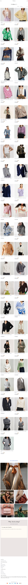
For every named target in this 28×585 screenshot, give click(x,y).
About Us (2, 570)
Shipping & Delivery (3, 565)
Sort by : (18, 6)
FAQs (1, 563)
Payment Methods (3, 564)
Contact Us (2, 571)
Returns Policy (2, 566)
